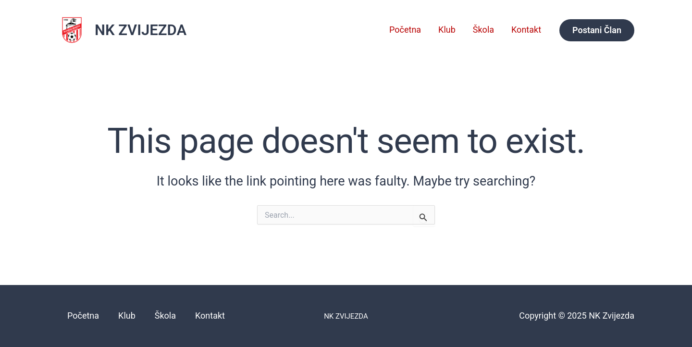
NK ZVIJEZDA (140, 30)
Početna (405, 30)
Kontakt (526, 30)
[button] (596, 30)
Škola (483, 30)
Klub (447, 30)
